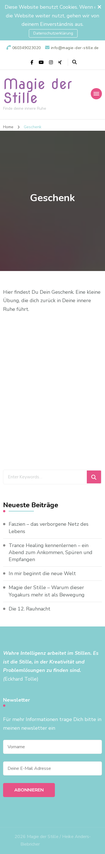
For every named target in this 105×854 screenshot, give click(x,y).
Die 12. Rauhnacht (29, 608)
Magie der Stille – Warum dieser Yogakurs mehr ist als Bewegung (47, 591)
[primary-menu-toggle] (96, 93)
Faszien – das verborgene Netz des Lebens (48, 527)
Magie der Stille (37, 90)
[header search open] (74, 62)
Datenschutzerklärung (53, 33)
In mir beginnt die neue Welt (42, 573)
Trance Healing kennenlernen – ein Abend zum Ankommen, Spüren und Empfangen (50, 552)
